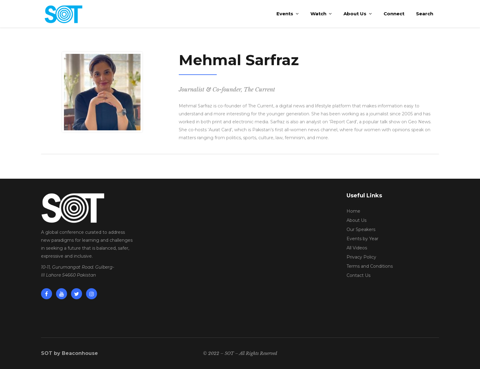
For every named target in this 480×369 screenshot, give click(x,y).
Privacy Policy (361, 257)
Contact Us (358, 275)
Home (353, 211)
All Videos (357, 248)
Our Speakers (361, 229)
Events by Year (362, 238)
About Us (356, 220)
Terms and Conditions (370, 266)
